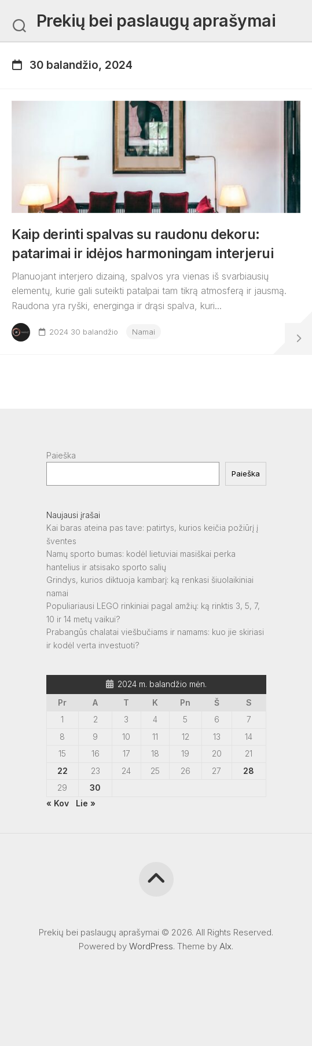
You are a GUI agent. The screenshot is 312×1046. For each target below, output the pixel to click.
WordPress (151, 946)
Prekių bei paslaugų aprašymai (156, 21)
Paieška (61, 455)
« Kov (57, 803)
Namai (143, 331)
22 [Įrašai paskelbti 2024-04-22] (62, 771)
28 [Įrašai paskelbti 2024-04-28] (248, 771)
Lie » (86, 803)
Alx (225, 946)
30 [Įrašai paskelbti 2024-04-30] (95, 787)
